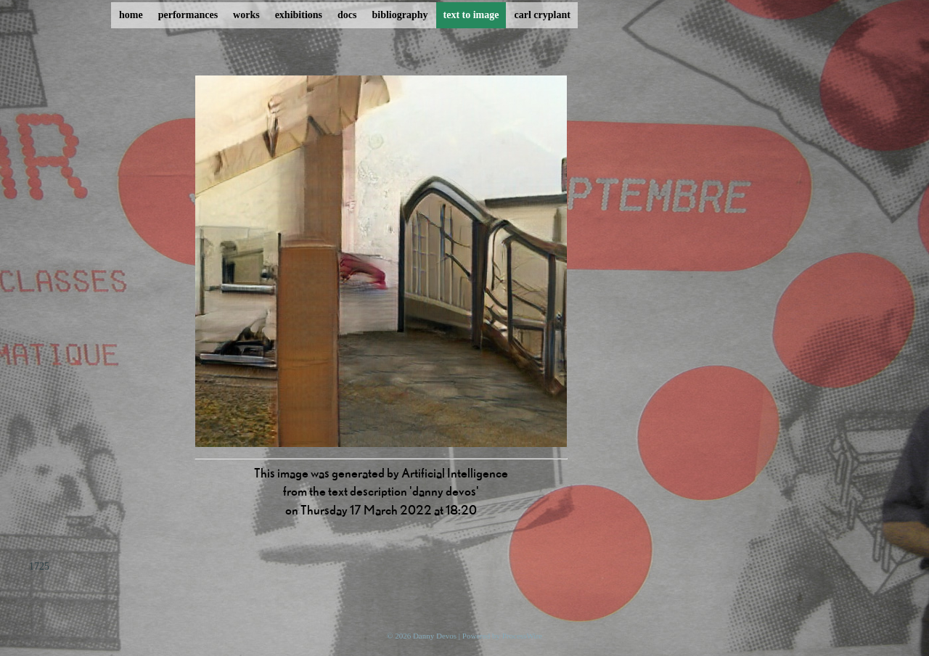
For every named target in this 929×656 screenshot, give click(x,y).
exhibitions (298, 14)
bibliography (399, 14)
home (131, 14)
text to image (471, 14)
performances (188, 14)
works (246, 14)
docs (346, 14)
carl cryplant (542, 14)
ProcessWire (522, 635)
